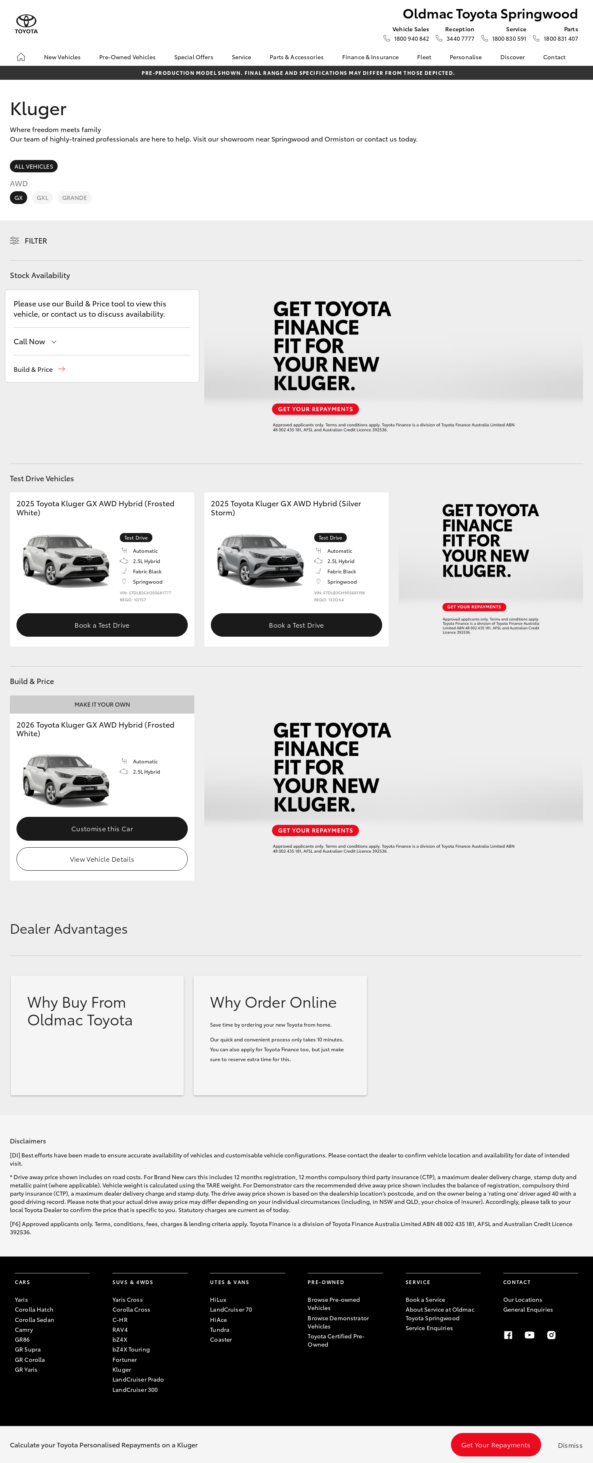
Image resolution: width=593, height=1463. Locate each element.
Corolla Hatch (34, 1309)
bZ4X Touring (131, 1349)
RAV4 (120, 1329)
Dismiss (570, 1444)
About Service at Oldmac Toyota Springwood (440, 1313)
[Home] (21, 57)
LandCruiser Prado (138, 1379)
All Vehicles (33, 166)
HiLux (218, 1299)
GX (18, 197)
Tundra (219, 1329)
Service (242, 57)
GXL (42, 197)
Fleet (424, 57)
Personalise (466, 57)
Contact (554, 57)
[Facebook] (508, 1335)
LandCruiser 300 (135, 1389)
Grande (74, 197)
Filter (36, 240)
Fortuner (124, 1359)
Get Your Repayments (496, 1444)
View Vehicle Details (102, 858)
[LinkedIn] (573, 1335)
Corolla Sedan (34, 1319)
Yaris (21, 1299)
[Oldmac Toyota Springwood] (26, 24)
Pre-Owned (326, 1281)
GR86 (22, 1339)
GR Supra (28, 1349)
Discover (512, 57)
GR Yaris (26, 1369)
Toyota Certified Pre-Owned (336, 1340)
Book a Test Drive (102, 624)
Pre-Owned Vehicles (127, 57)
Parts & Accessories (297, 57)
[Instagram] (551, 1335)
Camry (24, 1329)
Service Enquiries (429, 1328)
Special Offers (193, 57)
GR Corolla (30, 1359)
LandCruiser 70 (231, 1309)
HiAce (218, 1319)
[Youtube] (530, 1335)
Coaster (221, 1339)
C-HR (120, 1319)
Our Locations (523, 1299)
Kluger (121, 1369)
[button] (39, 369)
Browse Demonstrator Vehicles (338, 1322)
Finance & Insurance (370, 57)
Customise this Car (102, 828)
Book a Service (426, 1299)
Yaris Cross (127, 1299)
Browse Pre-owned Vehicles (334, 1303)
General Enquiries (528, 1309)
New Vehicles (62, 57)
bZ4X (119, 1339)
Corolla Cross (131, 1309)
